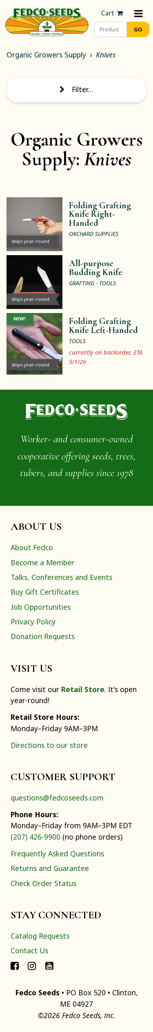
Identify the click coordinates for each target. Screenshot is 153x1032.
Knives (105, 55)
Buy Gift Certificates (45, 592)
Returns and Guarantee (50, 868)
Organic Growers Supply (46, 55)
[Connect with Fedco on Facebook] (15, 965)
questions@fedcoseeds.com (57, 798)
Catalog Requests (40, 936)
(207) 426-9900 (35, 837)
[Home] (47, 21)
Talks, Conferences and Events (61, 577)
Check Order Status (43, 883)
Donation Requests (43, 636)
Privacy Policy (33, 621)
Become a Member (42, 562)
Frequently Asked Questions (57, 853)
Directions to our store (49, 745)
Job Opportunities (41, 607)
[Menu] (138, 13)
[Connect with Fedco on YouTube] (49, 965)
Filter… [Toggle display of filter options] (76, 89)
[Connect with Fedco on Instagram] (32, 965)
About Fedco (32, 547)
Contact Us (29, 950)
